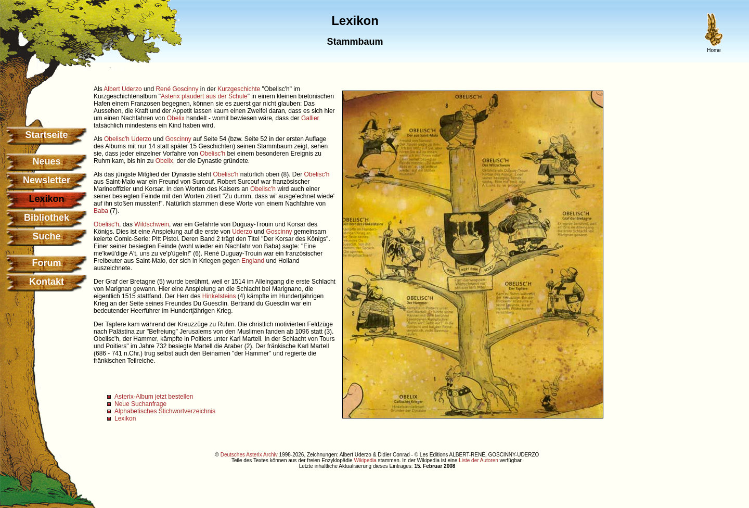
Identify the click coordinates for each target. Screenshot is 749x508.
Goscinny (178, 139)
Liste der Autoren (478, 460)
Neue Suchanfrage (140, 404)
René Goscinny (177, 89)
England (252, 260)
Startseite (46, 135)
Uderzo (141, 139)
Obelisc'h (117, 139)
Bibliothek (46, 217)
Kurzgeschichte (238, 89)
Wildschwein (151, 224)
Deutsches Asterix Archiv (249, 455)
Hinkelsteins (219, 296)
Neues (46, 161)
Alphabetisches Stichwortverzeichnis (164, 411)
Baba (101, 210)
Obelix (176, 118)
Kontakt (46, 281)
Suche (46, 236)
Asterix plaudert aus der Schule (204, 96)
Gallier (310, 118)
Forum (46, 263)
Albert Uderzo (122, 89)
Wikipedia (365, 460)
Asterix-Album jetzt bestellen (153, 396)
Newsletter (46, 180)
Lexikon (125, 418)
